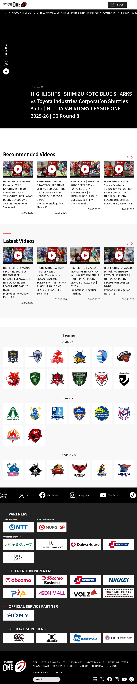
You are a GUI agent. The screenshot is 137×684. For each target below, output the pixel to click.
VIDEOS (15, 12)
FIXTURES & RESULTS (53, 662)
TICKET (116, 4)
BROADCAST (99, 665)
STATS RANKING (95, 662)
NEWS (36, 665)
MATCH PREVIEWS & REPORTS (59, 665)
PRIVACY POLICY (41, 672)
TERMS (58, 672)
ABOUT (113, 665)
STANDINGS (76, 662)
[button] (127, 157)
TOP (5, 12)
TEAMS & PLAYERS (118, 662)
